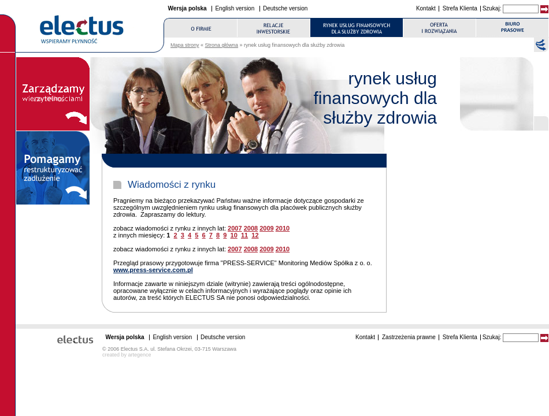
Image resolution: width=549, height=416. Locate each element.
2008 (251, 228)
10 (234, 235)
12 (254, 235)
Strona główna (222, 45)
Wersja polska (187, 8)
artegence (139, 355)
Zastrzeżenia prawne (409, 337)
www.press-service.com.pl (153, 269)
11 (244, 235)
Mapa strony (184, 45)
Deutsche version (285, 8)
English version (234, 8)
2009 (266, 228)
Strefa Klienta (460, 8)
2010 (283, 228)
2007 (235, 228)
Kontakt (426, 8)
